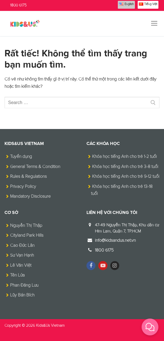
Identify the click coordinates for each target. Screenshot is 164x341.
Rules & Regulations (28, 176)
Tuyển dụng (21, 156)
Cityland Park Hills (26, 235)
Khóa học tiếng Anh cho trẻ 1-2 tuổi (124, 156)
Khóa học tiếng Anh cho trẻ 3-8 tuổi (125, 166)
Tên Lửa (17, 275)
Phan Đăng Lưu (24, 285)
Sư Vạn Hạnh (22, 255)
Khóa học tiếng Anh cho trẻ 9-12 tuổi (125, 176)
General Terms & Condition (35, 166)
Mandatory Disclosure (30, 196)
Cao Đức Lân (22, 245)
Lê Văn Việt (20, 265)
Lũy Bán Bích (22, 295)
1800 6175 (18, 5)
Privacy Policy (23, 186)
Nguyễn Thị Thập (26, 225)
